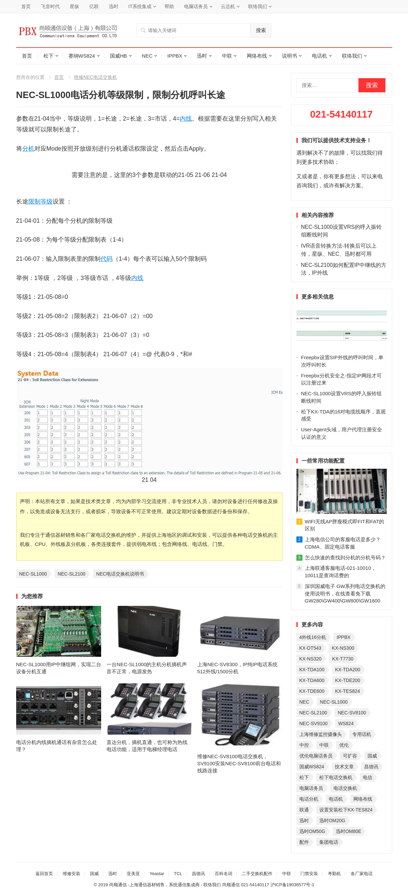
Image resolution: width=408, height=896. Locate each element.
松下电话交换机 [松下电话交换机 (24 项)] (335, 777)
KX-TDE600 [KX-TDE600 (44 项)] (312, 691)
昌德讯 (198, 873)
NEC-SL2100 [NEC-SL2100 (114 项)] (313, 712)
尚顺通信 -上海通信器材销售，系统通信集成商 (154, 884)
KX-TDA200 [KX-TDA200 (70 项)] (347, 669)
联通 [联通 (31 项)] (304, 809)
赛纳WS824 (81, 56)
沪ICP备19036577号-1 (292, 884)
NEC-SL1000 (33, 574)
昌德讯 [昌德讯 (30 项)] (371, 766)
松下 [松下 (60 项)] (304, 777)
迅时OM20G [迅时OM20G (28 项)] (332, 820)
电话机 (319, 56)
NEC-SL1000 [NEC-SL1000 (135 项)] (334, 702)
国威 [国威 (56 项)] (372, 756)
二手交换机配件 (257, 873)
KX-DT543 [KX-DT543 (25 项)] (310, 648)
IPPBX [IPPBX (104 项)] (343, 637)
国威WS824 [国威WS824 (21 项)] (311, 766)
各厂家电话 (362, 873)
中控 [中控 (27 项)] (304, 745)
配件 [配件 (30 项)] (304, 842)
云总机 (228, 6)
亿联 (94, 6)
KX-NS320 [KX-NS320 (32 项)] (310, 658)
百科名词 (223, 873)
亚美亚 (133, 873)
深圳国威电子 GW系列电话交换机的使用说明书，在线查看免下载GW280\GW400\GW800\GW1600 (345, 593)
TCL (178, 873)
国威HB (118, 56)
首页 (26, 6)
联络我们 (257, 6)
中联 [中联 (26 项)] (324, 745)
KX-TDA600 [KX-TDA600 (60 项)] (312, 680)
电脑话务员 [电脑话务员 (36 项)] (311, 788)
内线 (186, 118)
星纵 (74, 6)
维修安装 (71, 873)
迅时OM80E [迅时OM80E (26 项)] (348, 831)
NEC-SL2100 (72, 574)
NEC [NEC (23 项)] (304, 702)
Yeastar (156, 873)
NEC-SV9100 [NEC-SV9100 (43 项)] (313, 723)
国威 (94, 873)
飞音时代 (50, 6)
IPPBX (174, 56)
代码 (106, 258)
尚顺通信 (231, 884)
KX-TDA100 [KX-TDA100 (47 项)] (312, 669)
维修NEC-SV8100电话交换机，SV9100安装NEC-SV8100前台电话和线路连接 (239, 763)
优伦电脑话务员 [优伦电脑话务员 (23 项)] (315, 756)
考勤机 (334, 873)
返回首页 (44, 873)
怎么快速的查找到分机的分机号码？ (345, 557)
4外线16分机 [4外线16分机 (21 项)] (312, 637)
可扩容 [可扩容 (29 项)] (350, 756)
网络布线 (257, 56)
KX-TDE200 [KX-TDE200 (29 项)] (347, 680)
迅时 (113, 6)
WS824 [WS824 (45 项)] (346, 723)
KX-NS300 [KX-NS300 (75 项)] (343, 648)
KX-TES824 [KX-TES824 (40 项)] (347, 691)
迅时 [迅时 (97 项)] (304, 820)
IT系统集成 (139, 6)
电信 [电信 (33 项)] (367, 777)
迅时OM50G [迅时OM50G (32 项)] (312, 831)
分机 (28, 148)
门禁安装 (309, 873)
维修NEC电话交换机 (95, 77)
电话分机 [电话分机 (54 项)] (308, 799)
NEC (147, 56)
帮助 (169, 6)
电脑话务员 (196, 6)
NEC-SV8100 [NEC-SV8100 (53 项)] (352, 712)
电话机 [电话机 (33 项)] (336, 799)
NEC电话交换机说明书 (120, 574)
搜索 (261, 30)
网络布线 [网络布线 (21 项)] (362, 799)
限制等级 (40, 201)
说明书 (289, 56)
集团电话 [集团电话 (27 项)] (328, 842)
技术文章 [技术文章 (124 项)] (344, 766)
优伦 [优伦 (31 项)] (344, 745)
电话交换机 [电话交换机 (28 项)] (345, 788)
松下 (48, 56)
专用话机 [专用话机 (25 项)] (361, 734)
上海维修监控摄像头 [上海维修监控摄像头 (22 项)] (320, 734)
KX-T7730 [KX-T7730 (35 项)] (342, 658)
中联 (227, 56)
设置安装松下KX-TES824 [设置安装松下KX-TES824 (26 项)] (346, 809)
